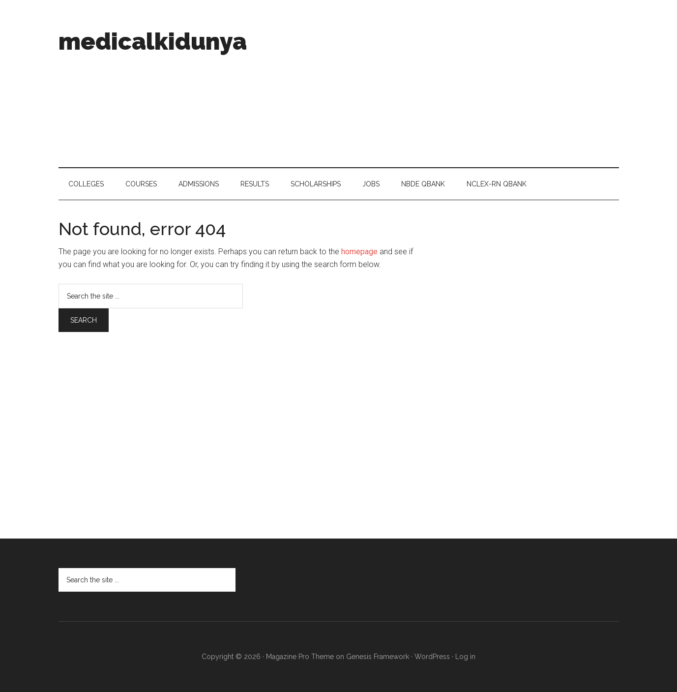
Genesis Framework (377, 657)
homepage (359, 251)
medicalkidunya (153, 41)
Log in (465, 657)
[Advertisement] (440, 83)
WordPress (432, 657)
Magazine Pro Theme (300, 657)
